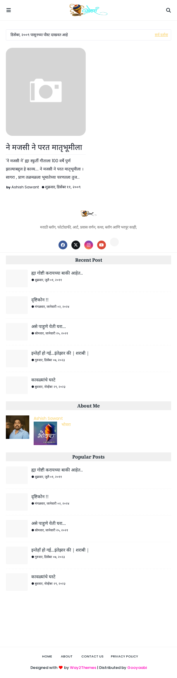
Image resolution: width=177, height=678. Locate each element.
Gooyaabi (137, 667)
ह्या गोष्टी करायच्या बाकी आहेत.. (57, 273)
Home (47, 656)
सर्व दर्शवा (161, 35)
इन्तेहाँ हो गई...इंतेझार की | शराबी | (60, 353)
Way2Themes (83, 667)
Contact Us (92, 656)
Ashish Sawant (25, 187)
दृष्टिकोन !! (40, 299)
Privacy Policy (124, 656)
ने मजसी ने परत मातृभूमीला (44, 147)
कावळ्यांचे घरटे (43, 380)
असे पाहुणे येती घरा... (48, 326)
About (67, 656)
